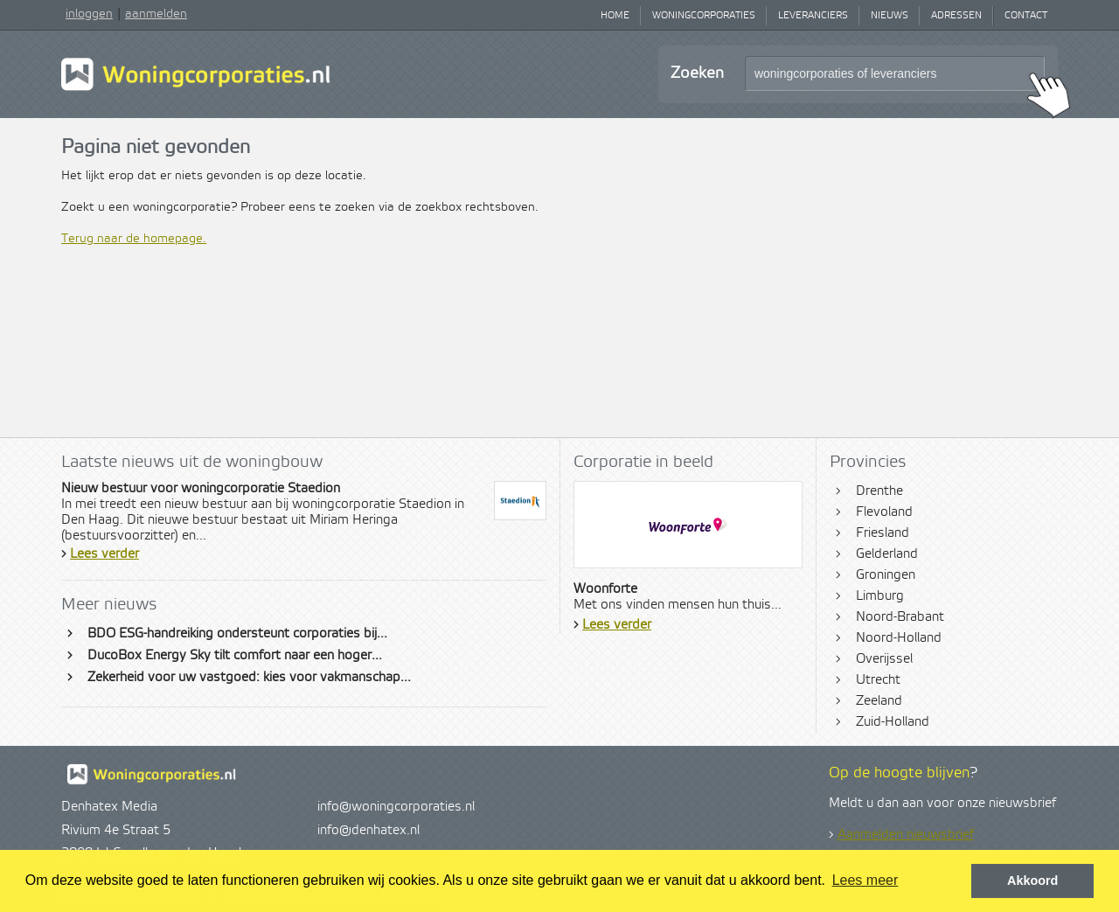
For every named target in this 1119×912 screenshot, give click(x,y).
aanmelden (156, 14)
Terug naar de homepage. (133, 239)
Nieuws (889, 16)
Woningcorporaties (703, 16)
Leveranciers (813, 16)
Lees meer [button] (865, 880)
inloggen (89, 14)
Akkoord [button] (1032, 881)
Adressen (956, 16)
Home (615, 16)
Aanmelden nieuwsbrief (906, 835)
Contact (1025, 16)
